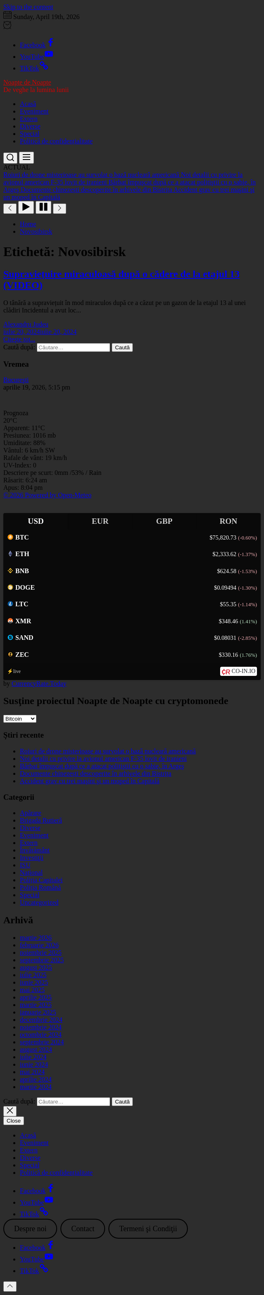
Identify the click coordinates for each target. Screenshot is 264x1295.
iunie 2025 (34, 982)
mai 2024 (32, 1071)
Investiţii (31, 857)
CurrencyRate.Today (39, 683)
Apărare (30, 812)
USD (35, 521)
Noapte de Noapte (27, 82)
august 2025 (36, 967)
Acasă (28, 103)
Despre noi (30, 1229)
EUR (100, 521)
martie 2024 (36, 1086)
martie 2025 (36, 1004)
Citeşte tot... (19, 339)
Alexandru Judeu (25, 324)
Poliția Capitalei (41, 880)
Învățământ (35, 850)
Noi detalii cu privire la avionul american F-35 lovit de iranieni (103, 758)
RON (229, 521)
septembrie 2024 (42, 1042)
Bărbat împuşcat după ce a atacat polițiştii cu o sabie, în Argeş (102, 766)
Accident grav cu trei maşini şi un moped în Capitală (89, 780)
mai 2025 (32, 989)
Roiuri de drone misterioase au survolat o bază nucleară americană (108, 751)
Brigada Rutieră (41, 820)
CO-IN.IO (243, 671)
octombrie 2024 (41, 1034)
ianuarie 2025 (38, 1012)
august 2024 (36, 1049)
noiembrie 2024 (41, 1027)
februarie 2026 (39, 945)
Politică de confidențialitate (56, 141)
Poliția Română (40, 887)
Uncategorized (39, 902)
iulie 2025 (33, 974)
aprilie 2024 (36, 1079)
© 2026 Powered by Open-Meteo (47, 495)
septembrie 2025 (42, 959)
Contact (82, 1229)
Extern (29, 118)
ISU (25, 865)
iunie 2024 (34, 1064)
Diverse (30, 126)
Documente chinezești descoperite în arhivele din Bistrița (95, 773)
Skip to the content (28, 6)
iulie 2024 (33, 1056)
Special (29, 133)
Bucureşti (16, 379)
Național (31, 872)
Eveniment (34, 111)
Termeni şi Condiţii (148, 1229)
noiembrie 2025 (41, 952)
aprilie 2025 (36, 997)
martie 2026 (36, 937)
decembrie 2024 (41, 1019)
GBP (164, 521)
